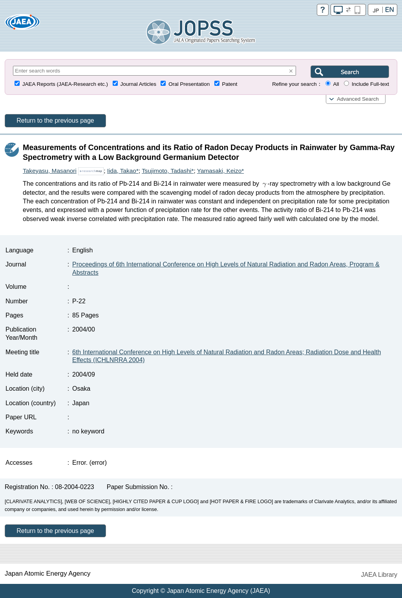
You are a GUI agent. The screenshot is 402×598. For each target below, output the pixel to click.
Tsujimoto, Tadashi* (168, 170)
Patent (230, 84)
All (336, 84)
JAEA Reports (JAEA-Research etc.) (65, 84)
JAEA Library (379, 574)
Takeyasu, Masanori (50, 170)
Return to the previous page (55, 120)
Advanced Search (358, 99)
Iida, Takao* (123, 170)
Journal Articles (138, 84)
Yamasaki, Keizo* (220, 170)
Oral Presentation (189, 84)
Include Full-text (370, 84)
